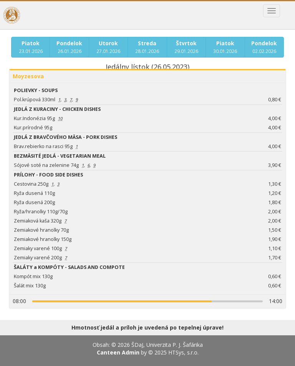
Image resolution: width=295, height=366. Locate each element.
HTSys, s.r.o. (183, 352)
